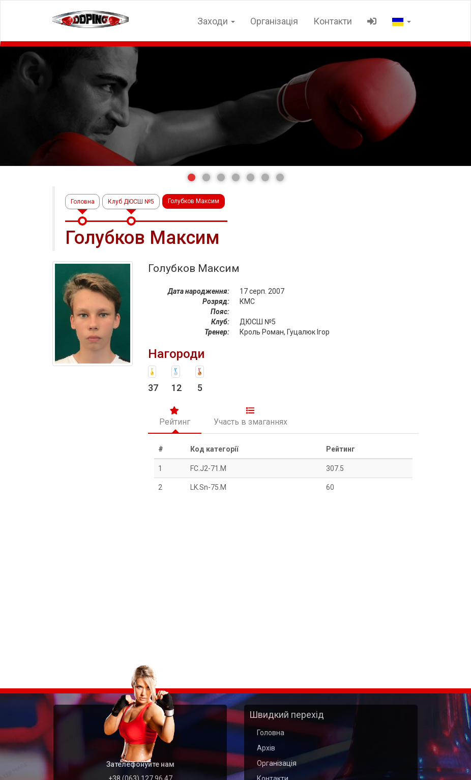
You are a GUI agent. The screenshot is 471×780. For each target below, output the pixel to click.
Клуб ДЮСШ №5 (131, 201)
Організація (274, 21)
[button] (191, 177)
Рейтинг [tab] (174, 416)
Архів (266, 748)
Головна (83, 201)
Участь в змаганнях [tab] (250, 416)
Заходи (216, 21)
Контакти (332, 21)
